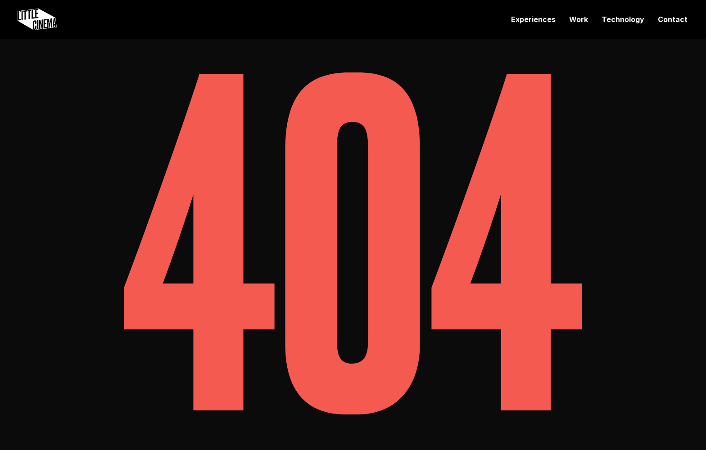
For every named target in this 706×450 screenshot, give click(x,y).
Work (578, 19)
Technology (623, 19)
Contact (673, 19)
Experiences (533, 19)
